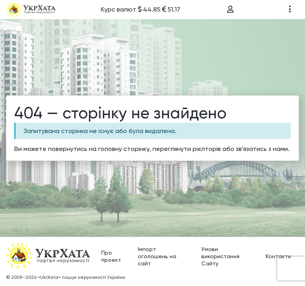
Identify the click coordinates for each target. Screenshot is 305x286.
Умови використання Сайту (220, 255)
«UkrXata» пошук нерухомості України (81, 276)
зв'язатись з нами (262, 148)
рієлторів (207, 148)
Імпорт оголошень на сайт (157, 255)
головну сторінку (123, 148)
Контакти (278, 255)
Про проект (111, 255)
